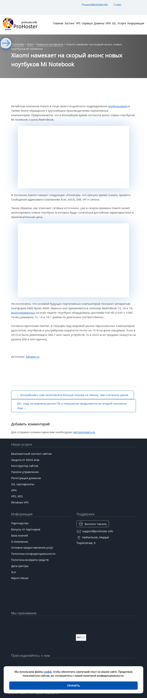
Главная (58, 23)
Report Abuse (19, 578)
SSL (114, 23)
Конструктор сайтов (24, 466)
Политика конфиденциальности (33, 553)
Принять (73, 685)
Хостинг (70, 23)
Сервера (87, 23)
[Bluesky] (87, 664)
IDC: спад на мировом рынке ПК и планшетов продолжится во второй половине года (72, 406)
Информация (135, 23)
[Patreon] (114, 664)
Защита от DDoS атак (25, 460)
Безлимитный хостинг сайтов (31, 453)
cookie (48, 671)
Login (117, 4)
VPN (108, 23)
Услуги (121, 23)
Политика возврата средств (30, 560)
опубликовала (118, 106)
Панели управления (25, 472)
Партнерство (20, 523)
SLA (13, 572)
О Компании (19, 541)
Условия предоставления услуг (32, 547)
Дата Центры (20, 566)
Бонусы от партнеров (25, 529)
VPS (78, 23)
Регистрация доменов (26, 478)
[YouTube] (32, 664)
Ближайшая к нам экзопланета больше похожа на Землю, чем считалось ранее (74, 395)
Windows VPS (20, 502)
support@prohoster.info (94, 4)
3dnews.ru (32, 356)
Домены (99, 23)
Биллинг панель (96, 524)
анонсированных (23, 312)
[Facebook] (46, 664)
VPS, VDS (17, 496)
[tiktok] (73, 664)
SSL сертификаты (22, 484)
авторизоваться (84, 432)
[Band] (100, 664)
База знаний (19, 535)
